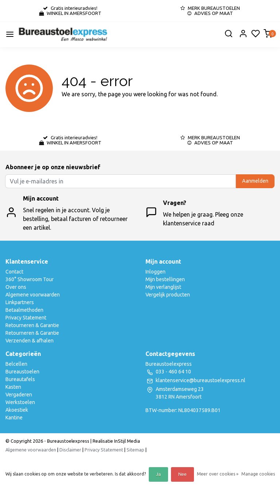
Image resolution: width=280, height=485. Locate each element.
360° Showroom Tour (29, 279)
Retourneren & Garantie (32, 325)
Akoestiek (16, 410)
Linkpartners (19, 302)
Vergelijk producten (167, 295)
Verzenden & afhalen (29, 341)
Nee (182, 474)
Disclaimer (70, 449)
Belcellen (16, 364)
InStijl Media (126, 440)
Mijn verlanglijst (163, 287)
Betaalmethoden (24, 310)
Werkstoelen (20, 402)
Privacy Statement (25, 318)
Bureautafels (20, 379)
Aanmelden (255, 181)
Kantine (14, 417)
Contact (14, 272)
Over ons (15, 287)
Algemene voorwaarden (32, 295)
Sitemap (135, 449)
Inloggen (155, 272)
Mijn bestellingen (165, 279)
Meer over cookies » (217, 474)
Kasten (13, 387)
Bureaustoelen (22, 372)
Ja (158, 474)
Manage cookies (258, 474)
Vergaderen (18, 394)
